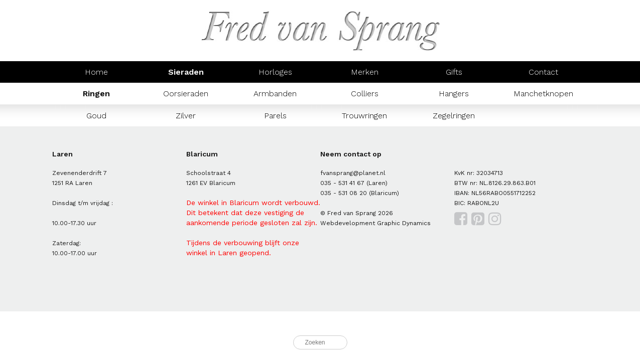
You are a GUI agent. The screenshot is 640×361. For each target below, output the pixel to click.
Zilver (186, 115)
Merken (364, 72)
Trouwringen (364, 115)
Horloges (275, 72)
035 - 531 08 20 (343, 193)
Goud (96, 115)
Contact (543, 72)
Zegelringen (454, 115)
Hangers (454, 93)
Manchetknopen (543, 93)
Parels (275, 115)
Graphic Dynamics (404, 223)
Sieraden (186, 72)
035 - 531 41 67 (342, 183)
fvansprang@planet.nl (353, 172)
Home (96, 72)
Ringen (96, 93)
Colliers (364, 93)
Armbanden (275, 93)
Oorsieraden (185, 93)
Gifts (454, 72)
